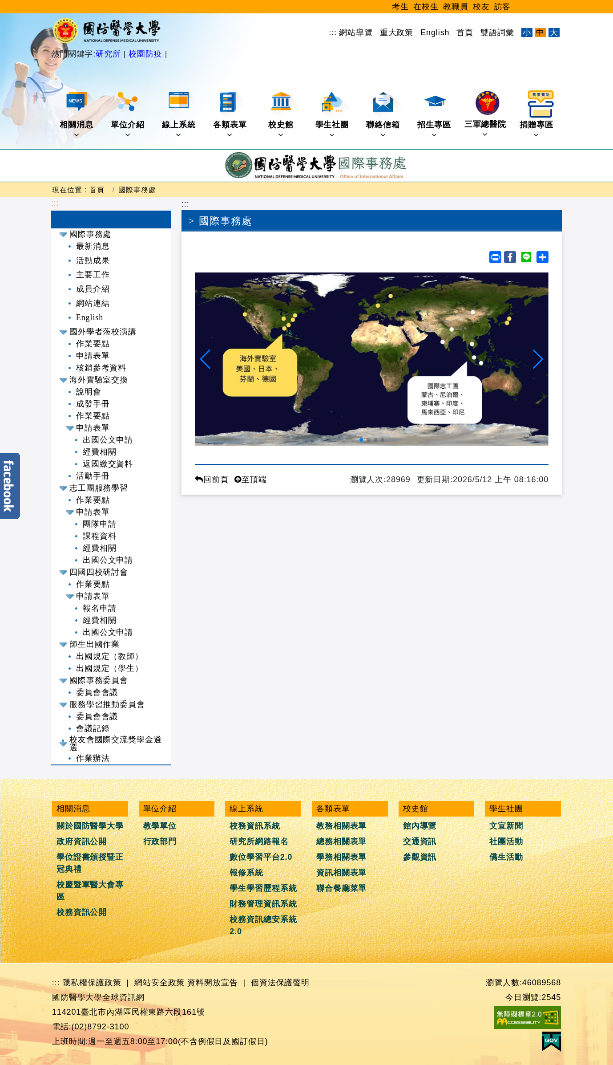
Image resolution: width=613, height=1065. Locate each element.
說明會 (88, 391)
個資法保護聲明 (280, 982)
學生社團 (333, 114)
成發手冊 (93, 403)
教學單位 (160, 825)
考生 (400, 6)
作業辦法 (93, 758)
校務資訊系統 (255, 825)
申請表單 (93, 355)
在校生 (426, 6)
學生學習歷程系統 (263, 888)
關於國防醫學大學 (90, 825)
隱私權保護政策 (91, 982)
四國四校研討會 (98, 572)
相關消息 (77, 114)
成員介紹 (93, 289)
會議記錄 (93, 728)
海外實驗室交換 (98, 379)
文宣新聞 (506, 825)
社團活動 (506, 841)
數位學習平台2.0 (261, 857)
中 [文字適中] (540, 32)
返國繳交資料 (108, 463)
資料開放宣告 (212, 982)
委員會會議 (97, 692)
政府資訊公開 (81, 841)
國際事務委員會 (98, 680)
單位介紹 (128, 114)
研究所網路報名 (259, 841)
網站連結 (93, 303)
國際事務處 (137, 190)
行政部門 (160, 841)
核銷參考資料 (101, 367)
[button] (205, 359)
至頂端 (250, 479)
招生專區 (434, 114)
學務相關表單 (341, 857)
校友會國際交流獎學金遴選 (115, 743)
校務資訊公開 (81, 912)
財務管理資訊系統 (263, 903)
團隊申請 (100, 524)
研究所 (110, 53)
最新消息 (93, 246)
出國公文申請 (108, 439)
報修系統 (246, 872)
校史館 (283, 114)
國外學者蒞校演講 (103, 331)
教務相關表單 (341, 825)
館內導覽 (420, 825)
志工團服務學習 (98, 488)
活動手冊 (93, 476)
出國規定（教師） (109, 656)
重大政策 (397, 32)
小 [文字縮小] (527, 32)
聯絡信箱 (383, 114)
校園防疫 (145, 53)
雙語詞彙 (497, 32)
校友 (481, 6)
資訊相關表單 (341, 872)
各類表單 (230, 114)
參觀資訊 (420, 857)
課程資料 (100, 536)
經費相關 (100, 451)
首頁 (464, 32)
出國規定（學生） (109, 668)
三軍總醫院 (485, 114)
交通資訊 (420, 841)
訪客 (502, 6)
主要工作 (93, 274)
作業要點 (93, 343)
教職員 (455, 6)
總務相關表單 (341, 841)
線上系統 (179, 114)
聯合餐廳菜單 (341, 888)
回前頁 (212, 479)
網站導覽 (356, 32)
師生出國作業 (94, 644)
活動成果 (93, 260)
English (434, 32)
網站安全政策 (159, 982)
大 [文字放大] (554, 32)
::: (333, 32)
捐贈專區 (537, 114)
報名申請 (100, 608)
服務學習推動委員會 (107, 704)
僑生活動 (506, 857)
